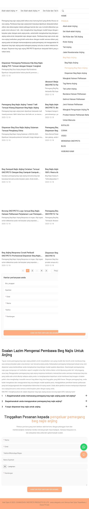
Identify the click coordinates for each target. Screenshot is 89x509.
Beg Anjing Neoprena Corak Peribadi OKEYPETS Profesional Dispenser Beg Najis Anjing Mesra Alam (21, 254)
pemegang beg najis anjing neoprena (32, 373)
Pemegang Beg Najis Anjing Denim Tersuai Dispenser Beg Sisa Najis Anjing (64, 129)
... (37, 270)
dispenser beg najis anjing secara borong (42, 392)
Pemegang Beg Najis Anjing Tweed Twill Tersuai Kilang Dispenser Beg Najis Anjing (20, 106)
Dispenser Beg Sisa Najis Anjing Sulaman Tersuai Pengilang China (20, 129)
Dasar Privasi (44, 505)
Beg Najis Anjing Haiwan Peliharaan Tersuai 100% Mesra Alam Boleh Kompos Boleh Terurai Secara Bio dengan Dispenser (66, 171)
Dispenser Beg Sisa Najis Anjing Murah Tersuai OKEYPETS (65, 254)
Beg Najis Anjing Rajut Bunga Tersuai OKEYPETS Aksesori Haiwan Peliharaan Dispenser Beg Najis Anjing (62, 106)
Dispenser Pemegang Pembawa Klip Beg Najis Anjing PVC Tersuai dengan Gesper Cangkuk (22, 64)
